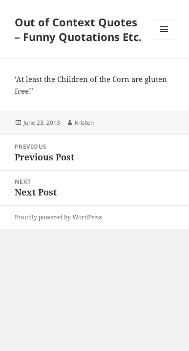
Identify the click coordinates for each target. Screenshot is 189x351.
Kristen (84, 122)
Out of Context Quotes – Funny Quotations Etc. (78, 29)
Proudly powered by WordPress (58, 217)
